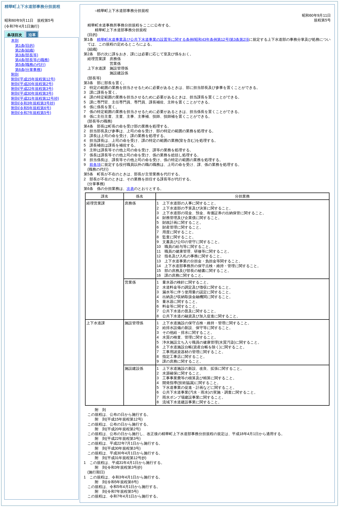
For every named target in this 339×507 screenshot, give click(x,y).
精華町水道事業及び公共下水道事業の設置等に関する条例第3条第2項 (173, 39)
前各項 (95, 164)
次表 (130, 188)
